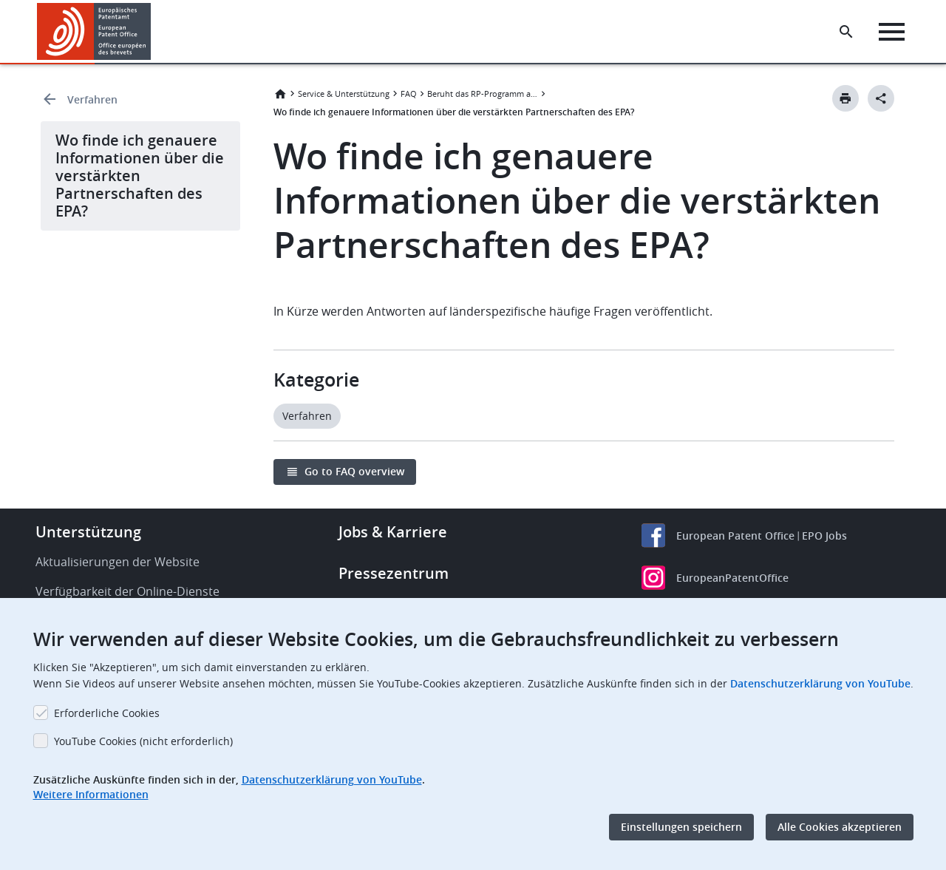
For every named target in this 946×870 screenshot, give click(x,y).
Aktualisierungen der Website (117, 562)
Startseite (280, 94)
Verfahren (92, 99)
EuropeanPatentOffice (732, 578)
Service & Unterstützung (343, 93)
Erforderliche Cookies (107, 713)
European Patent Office (735, 536)
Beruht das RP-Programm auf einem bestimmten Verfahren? (482, 93)
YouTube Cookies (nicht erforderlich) (143, 741)
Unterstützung (88, 532)
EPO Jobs (824, 536)
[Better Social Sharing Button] (881, 98)
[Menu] (891, 32)
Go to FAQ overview (354, 471)
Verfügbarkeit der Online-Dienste (127, 591)
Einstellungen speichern (681, 827)
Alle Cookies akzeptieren (839, 827)
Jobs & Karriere (392, 532)
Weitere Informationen (91, 794)
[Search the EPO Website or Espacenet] (846, 31)
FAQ (409, 93)
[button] (153, 32)
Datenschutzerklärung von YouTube (820, 683)
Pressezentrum (393, 573)
